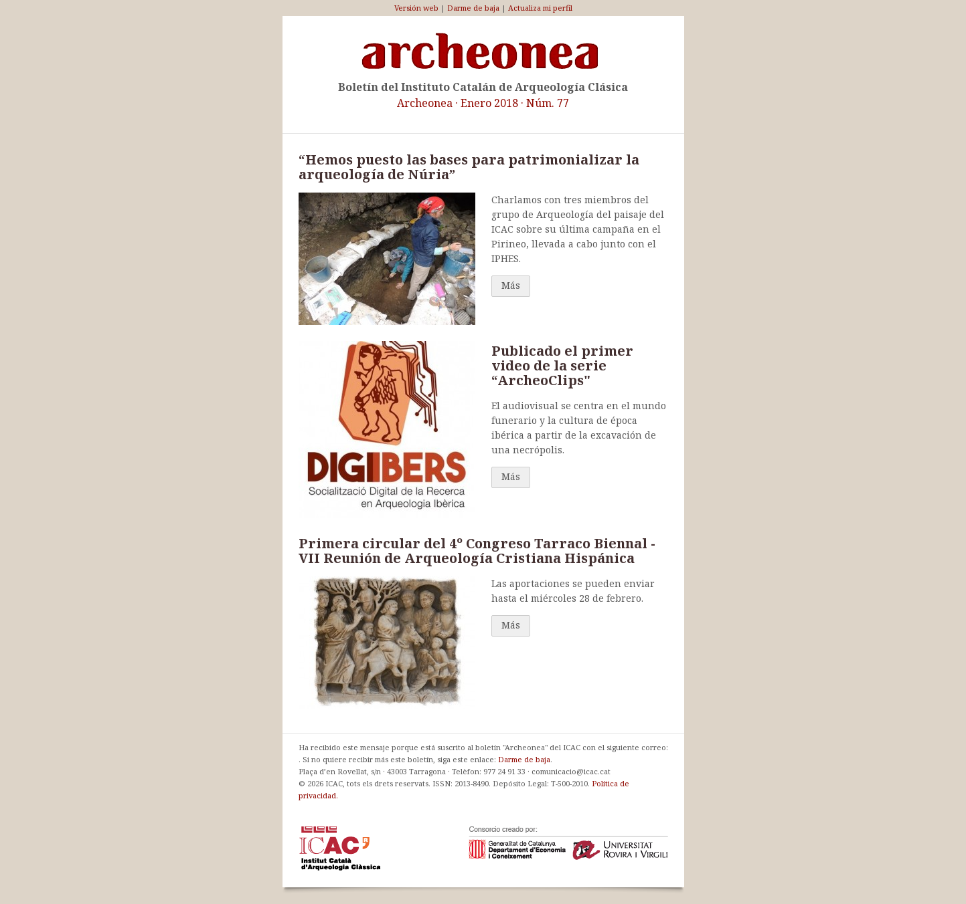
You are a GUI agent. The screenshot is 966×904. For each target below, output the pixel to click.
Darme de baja (473, 8)
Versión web (416, 8)
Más (510, 285)
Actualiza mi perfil (540, 8)
